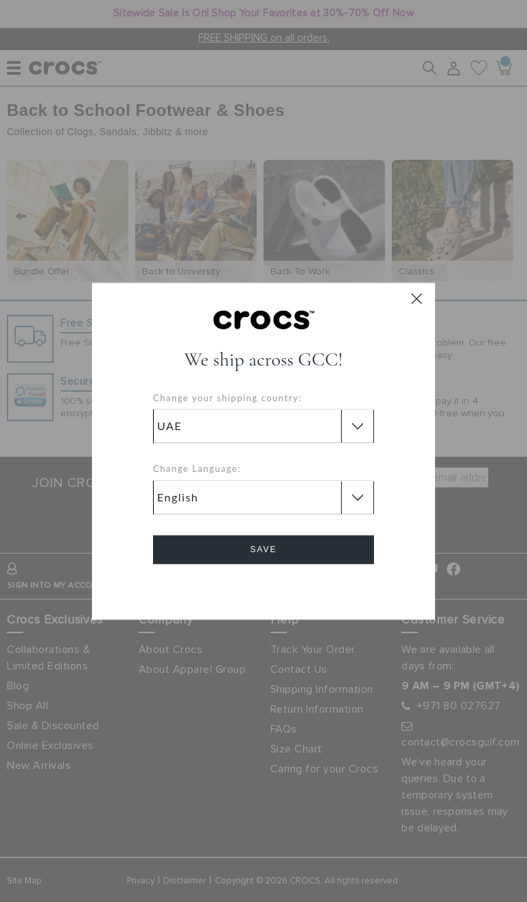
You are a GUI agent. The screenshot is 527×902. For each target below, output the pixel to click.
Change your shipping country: (227, 397)
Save (263, 549)
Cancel (263, 588)
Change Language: (197, 469)
